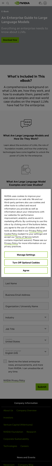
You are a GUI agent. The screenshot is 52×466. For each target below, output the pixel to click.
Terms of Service (23, 237)
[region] (26, 233)
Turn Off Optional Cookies (26, 262)
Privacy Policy (36, 230)
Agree (26, 270)
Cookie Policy (10, 233)
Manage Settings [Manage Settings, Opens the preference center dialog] (26, 254)
